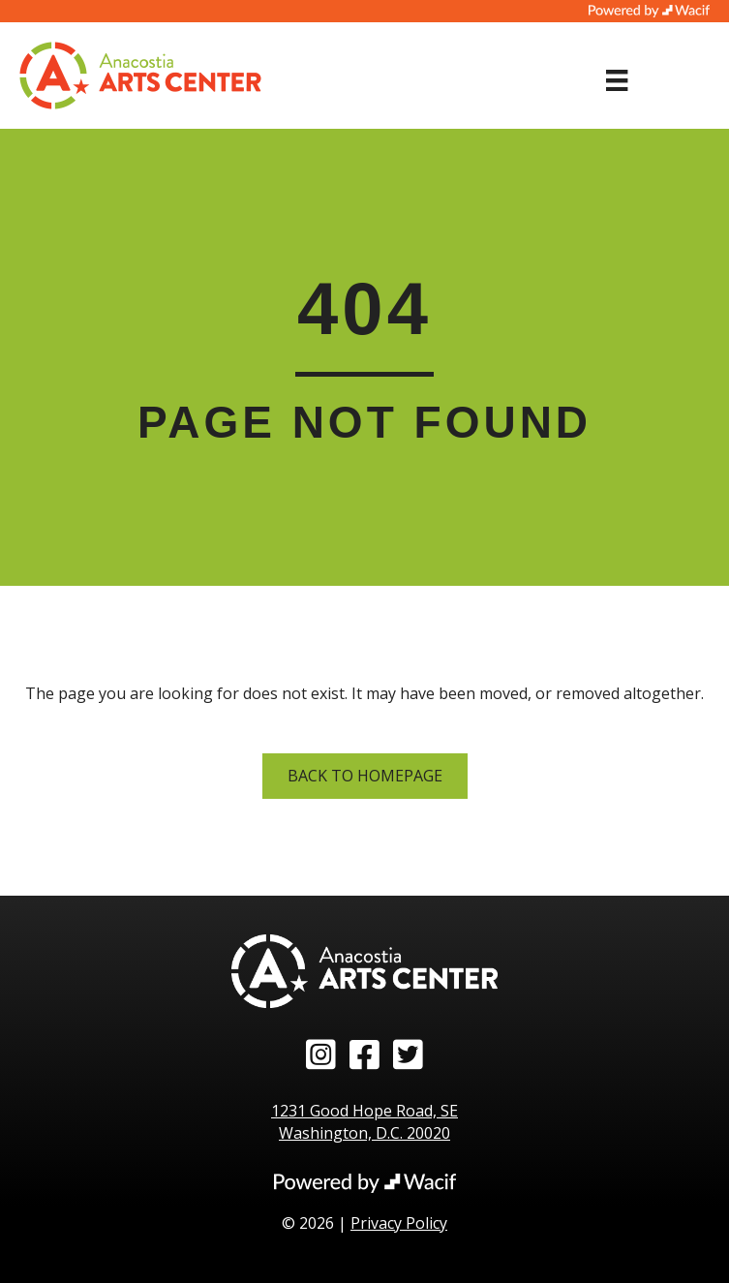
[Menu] (616, 80)
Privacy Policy (398, 1223)
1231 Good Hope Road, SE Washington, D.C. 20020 (364, 1122)
